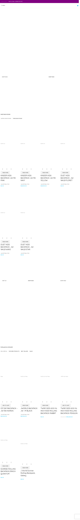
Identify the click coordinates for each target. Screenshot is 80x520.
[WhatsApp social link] (6, 1)
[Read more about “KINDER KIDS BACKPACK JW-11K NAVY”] (25, 172)
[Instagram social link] (4, 1)
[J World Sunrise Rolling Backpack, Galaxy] (29, 431)
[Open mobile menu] (3, 5)
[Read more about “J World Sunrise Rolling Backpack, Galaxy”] (25, 467)
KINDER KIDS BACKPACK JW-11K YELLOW (48, 178)
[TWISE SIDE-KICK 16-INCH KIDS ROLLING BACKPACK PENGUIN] (69, 364)
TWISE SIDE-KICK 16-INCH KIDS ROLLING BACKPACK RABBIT (49, 410)
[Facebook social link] (2, 1)
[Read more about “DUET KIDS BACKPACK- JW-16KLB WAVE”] (5, 241)
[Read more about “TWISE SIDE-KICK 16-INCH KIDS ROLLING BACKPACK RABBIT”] (45, 405)
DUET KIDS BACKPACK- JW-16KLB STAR (27, 247)
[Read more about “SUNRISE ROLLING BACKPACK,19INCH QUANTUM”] (5, 466)
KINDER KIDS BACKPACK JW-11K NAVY (28, 178)
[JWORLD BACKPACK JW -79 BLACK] (29, 364)
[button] (6, 405)
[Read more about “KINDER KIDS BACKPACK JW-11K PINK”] (5, 172)
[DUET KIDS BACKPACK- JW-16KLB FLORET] (69, 131)
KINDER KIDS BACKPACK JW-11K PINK (8, 178)
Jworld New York (5, 184)
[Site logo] (39, 5)
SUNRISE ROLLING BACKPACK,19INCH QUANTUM (8, 471)
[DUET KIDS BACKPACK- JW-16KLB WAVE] (9, 200)
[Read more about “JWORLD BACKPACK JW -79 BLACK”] (25, 405)
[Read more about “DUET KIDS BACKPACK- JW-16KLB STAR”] (25, 241)
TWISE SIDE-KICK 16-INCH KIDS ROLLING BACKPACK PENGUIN (69, 410)
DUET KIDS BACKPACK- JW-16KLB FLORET (67, 178)
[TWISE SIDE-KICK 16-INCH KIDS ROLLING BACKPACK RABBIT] (49, 364)
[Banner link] (23, 93)
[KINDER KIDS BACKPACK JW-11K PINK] (9, 131)
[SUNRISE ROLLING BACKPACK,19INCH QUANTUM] (9, 429)
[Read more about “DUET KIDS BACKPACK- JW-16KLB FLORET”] (65, 172)
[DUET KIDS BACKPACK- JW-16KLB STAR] (29, 200)
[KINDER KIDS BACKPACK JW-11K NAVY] (29, 131)
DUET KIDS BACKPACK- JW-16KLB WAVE (7, 247)
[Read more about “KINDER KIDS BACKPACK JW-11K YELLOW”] (45, 172)
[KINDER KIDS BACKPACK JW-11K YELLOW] (49, 131)
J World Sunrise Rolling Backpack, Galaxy (28, 473)
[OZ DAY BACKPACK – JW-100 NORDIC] (9, 364)
